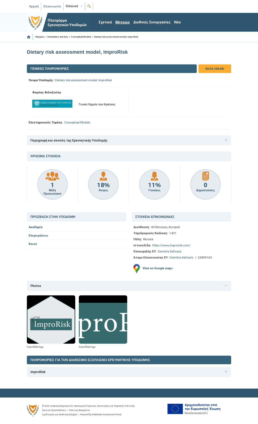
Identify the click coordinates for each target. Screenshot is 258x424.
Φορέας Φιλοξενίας (46, 92)
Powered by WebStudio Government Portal (100, 414)
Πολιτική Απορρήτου (79, 410)
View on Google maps (158, 268)
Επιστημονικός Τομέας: (46, 122)
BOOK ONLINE (215, 68)
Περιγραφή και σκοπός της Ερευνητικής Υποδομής (69, 140)
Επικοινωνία (52, 6)
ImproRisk (38, 372)
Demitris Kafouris (169, 251)
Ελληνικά (72, 6)
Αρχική (34, 6)
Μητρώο (122, 22)
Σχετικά (105, 22)
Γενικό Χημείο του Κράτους (97, 104)
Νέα (177, 22)
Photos (35, 286)
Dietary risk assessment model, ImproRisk (83, 80)
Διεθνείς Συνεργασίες (152, 22)
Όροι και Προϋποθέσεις (54, 410)
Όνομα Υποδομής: (41, 80)
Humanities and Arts (57, 37)
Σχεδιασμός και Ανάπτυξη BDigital (59, 414)
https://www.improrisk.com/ (171, 245)
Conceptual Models (81, 37)
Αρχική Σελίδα (30, 37)
